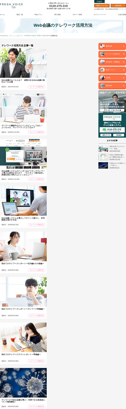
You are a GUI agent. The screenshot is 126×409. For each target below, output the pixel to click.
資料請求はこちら (79, 339)
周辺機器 (9, 389)
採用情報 (115, 9)
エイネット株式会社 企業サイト (104, 378)
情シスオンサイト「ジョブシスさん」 (105, 387)
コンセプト (40, 365)
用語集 (38, 398)
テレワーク (39, 389)
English (99, 1)
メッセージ (40, 362)
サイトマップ (122, 9)
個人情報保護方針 (101, 371)
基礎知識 (39, 385)
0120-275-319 (58, 5)
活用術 (38, 395)
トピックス (40, 373)
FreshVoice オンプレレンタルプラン (15, 381)
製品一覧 (20, 14)
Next (56, 282)
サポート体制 (77, 14)
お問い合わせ (70, 365)
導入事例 (45, 339)
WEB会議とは (40, 383)
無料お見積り (70, 369)
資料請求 (118, 5)
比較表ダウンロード (61, 339)
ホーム (2, 14)
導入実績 (57, 14)
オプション (9, 387)
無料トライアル (101, 5)
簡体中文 (69, 381)
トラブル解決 (40, 391)
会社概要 (97, 9)
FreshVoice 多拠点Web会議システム (15, 367)
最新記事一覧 (41, 378)
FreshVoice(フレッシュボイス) (16, 362)
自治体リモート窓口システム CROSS (15, 383)
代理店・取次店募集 (106, 9)
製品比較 (39, 387)
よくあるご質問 (71, 374)
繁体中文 (69, 383)
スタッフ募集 (100, 369)
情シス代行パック (101, 384)
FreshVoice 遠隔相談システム (13, 385)
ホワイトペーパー (100, 14)
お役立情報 (122, 14)
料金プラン (38, 14)
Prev (33, 282)
